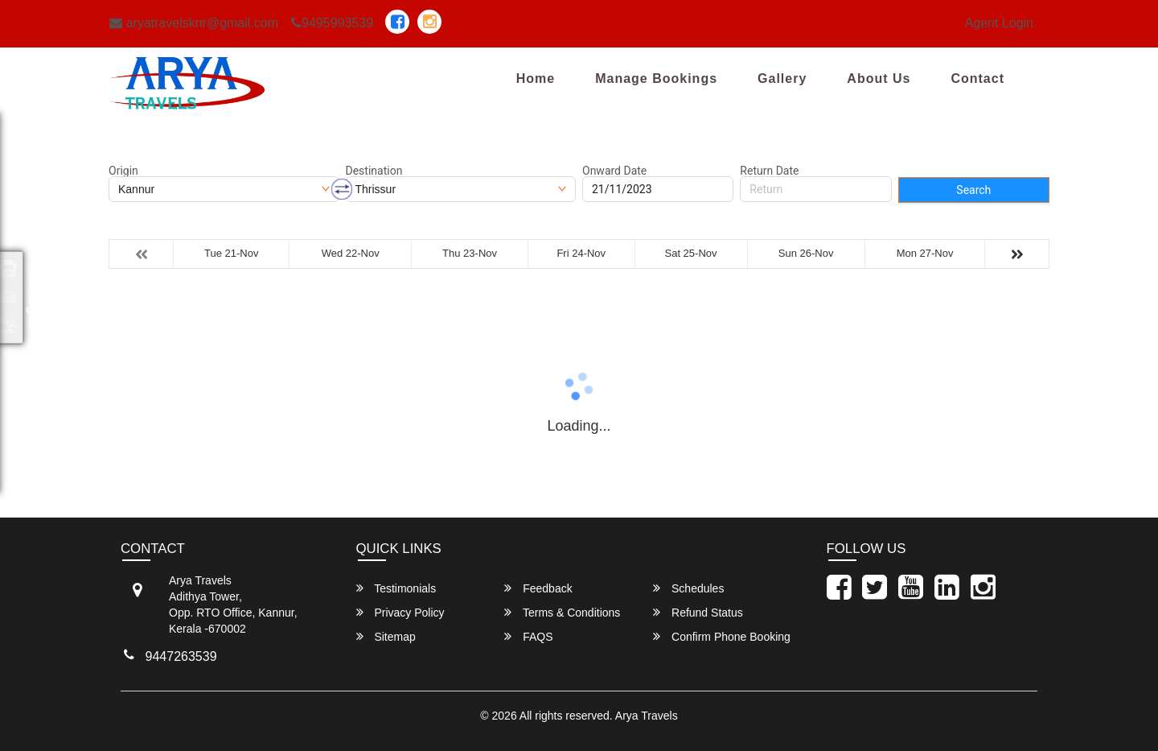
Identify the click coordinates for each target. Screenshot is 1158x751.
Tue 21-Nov (231, 253)
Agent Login (999, 23)
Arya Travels (646, 715)
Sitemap (386, 636)
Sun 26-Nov (806, 253)
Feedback (538, 588)
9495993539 (332, 23)
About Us (878, 78)
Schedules (688, 588)
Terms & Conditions (562, 612)
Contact (977, 78)
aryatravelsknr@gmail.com (193, 23)
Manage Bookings (656, 78)
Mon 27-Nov (925, 253)
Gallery (782, 78)
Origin (123, 170)
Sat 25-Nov (691, 253)
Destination (374, 170)
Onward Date (614, 170)
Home (535, 78)
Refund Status (698, 612)
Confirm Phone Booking (721, 636)
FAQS (528, 636)
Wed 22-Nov (351, 253)
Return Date (769, 170)
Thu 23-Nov (469, 253)
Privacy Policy (400, 612)
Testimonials (396, 588)
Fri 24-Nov (581, 253)
